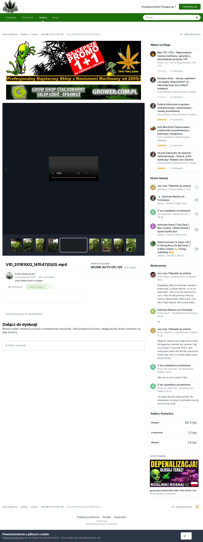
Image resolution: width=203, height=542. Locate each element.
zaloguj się (107, 328)
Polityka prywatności (88, 517)
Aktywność (27, 17)
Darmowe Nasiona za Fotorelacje (174, 310)
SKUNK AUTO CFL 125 (106, 267)
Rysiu (166, 276)
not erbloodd (164, 214)
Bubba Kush (28, 273)
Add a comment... (16, 345)
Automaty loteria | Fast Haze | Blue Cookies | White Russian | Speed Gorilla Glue (173, 228)
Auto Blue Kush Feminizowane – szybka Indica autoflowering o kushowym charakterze (174, 130)
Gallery (43, 19)
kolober (161, 255)
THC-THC (169, 62)
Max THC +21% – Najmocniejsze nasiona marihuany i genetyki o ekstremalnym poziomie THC (174, 56)
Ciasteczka (120, 517)
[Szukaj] (160, 17)
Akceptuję (190, 535)
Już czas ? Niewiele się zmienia (174, 186)
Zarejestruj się (189, 6)
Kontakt (107, 517)
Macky (167, 91)
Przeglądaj (10, 17)
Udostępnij (15, 286)
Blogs (55, 17)
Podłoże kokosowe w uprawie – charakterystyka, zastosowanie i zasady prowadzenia (174, 107)
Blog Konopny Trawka (185, 91)
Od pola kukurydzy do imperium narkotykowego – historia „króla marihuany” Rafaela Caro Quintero (175, 156)
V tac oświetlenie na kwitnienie (173, 210)
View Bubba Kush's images (29, 280)
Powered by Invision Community (101, 524)
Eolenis (161, 234)
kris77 (167, 313)
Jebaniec (162, 189)
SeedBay (168, 137)
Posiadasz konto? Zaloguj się (159, 6)
